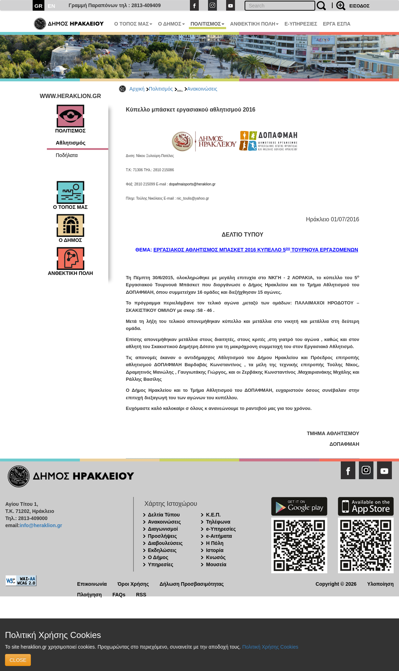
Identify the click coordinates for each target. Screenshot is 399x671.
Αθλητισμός (71, 143)
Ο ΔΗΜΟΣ (171, 24)
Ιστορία (214, 550)
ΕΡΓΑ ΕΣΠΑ (337, 24)
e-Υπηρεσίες (221, 529)
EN (51, 6)
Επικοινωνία (92, 583)
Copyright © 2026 (336, 583)
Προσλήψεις (162, 536)
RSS (141, 594)
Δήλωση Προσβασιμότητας (191, 583)
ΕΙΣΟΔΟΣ (359, 6)
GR (38, 6)
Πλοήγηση (89, 594)
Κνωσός (215, 557)
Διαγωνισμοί (163, 529)
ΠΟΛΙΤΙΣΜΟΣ (208, 24)
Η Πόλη (214, 543)
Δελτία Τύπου (164, 515)
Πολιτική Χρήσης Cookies (270, 647)
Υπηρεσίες (160, 564)
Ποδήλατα (67, 155)
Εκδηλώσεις (162, 550)
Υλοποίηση (380, 583)
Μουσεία (216, 564)
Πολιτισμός (161, 89)
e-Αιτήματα (219, 536)
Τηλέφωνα (218, 522)
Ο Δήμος (158, 557)
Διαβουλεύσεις (165, 543)
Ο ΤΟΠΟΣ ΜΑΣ (133, 24)
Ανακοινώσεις (202, 89)
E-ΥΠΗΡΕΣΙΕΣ (300, 24)
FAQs (119, 594)
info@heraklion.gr (41, 525)
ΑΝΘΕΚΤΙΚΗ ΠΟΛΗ (254, 24)
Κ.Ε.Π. (213, 515)
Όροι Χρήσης (133, 583)
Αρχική (137, 89)
